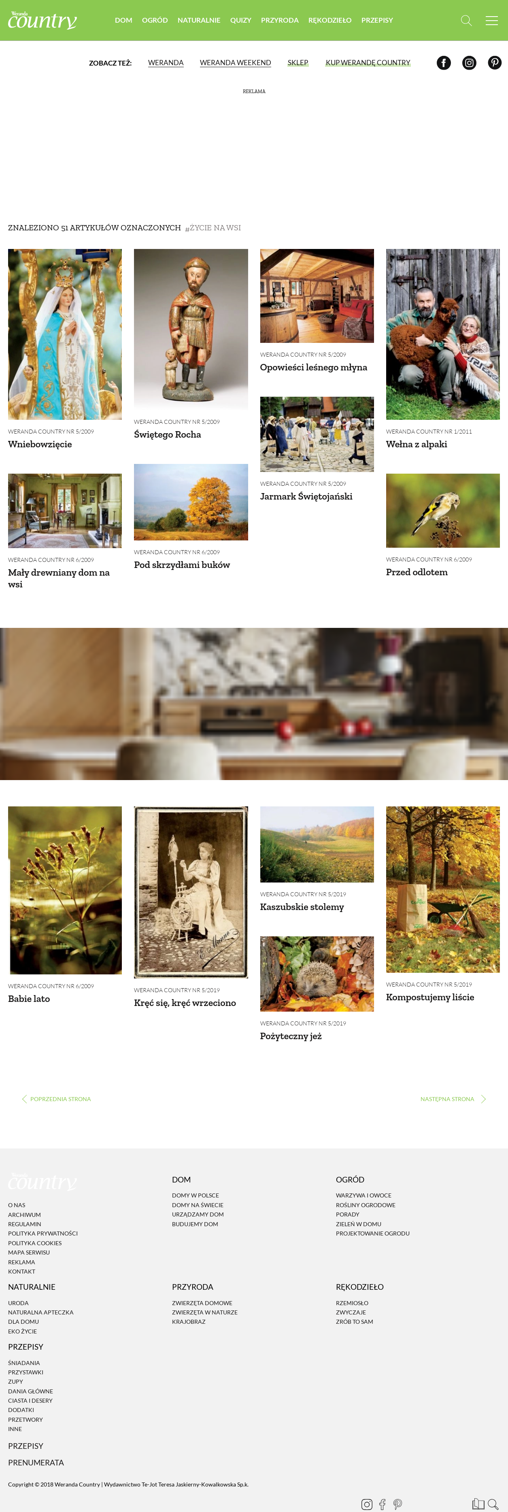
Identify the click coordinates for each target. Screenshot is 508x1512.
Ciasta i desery (30, 1379)
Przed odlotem (417, 566)
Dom (123, 20)
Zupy (15, 1360)
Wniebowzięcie (40, 444)
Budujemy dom (195, 1202)
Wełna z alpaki (416, 444)
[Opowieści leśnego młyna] (317, 296)
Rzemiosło (352, 1281)
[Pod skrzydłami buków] (191, 496)
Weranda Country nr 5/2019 (177, 979)
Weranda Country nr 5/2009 (51, 431)
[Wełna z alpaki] (443, 334)
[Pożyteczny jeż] (317, 957)
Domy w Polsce (195, 1174)
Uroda (18, 1281)
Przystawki (25, 1350)
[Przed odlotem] (443, 505)
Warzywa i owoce (363, 1174)
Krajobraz (189, 1300)
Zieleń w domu (358, 1202)
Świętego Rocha (167, 434)
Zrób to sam (354, 1300)
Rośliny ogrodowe (365, 1183)
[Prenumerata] (478, 1482)
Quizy (240, 20)
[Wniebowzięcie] (65, 334)
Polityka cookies (35, 1221)
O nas (16, 1183)
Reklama (21, 1240)
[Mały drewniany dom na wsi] (65, 505)
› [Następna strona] (451, 1077)
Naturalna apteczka (41, 1290)
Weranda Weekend (235, 62)
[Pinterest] (495, 62)
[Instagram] (469, 62)
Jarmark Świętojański (306, 491)
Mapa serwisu (29, 1230)
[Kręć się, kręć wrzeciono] (191, 882)
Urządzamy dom (198, 1193)
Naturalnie (199, 20)
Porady (347, 1193)
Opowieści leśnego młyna (314, 367)
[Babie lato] (65, 880)
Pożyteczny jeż (291, 1020)
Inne (15, 1407)
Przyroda (280, 20)
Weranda (166, 62)
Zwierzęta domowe (202, 1281)
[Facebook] (444, 62)
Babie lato (29, 988)
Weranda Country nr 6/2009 (177, 546)
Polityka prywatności (43, 1212)
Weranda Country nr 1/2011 (429, 431)
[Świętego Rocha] (191, 329)
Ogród (155, 20)
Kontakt (21, 1249)
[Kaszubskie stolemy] (317, 834)
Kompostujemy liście (430, 986)
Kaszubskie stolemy (302, 896)
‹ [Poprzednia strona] (56, 1077)
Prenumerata (36, 1441)
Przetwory (25, 1398)
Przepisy (377, 20)
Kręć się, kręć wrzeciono (185, 992)
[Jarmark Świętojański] (317, 429)
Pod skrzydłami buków (182, 559)
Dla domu (23, 1300)
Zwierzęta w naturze (205, 1290)
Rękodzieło (330, 20)
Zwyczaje (351, 1290)
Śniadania (24, 1341)
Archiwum (24, 1193)
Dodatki (21, 1388)
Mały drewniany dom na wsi (59, 573)
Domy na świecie (197, 1183)
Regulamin (24, 1202)
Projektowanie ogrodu (373, 1211)
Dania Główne (30, 1369)
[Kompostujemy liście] (443, 879)
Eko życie (22, 1309)
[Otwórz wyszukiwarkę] (466, 20)
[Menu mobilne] (492, 20)
